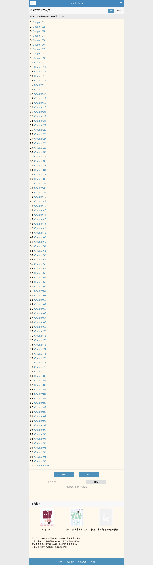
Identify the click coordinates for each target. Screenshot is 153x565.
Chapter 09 (39, 58)
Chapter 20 (40, 107)
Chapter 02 (39, 27)
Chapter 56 (40, 268)
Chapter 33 (40, 165)
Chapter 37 (40, 183)
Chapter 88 (40, 412)
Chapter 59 (40, 282)
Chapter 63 (40, 300)
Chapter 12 (40, 71)
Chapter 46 (40, 224)
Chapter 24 (40, 125)
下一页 (64, 474)
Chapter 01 (39, 22)
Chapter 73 (40, 344)
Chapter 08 (39, 53)
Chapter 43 (40, 210)
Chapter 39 (40, 192)
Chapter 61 (40, 291)
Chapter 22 (40, 116)
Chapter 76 (40, 358)
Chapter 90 (40, 421)
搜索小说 (82, 561)
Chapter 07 (39, 49)
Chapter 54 (40, 259)
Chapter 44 (40, 215)
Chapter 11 (40, 67)
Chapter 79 (40, 371)
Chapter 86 (40, 403)
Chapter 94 (40, 439)
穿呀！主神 (47, 529)
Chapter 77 (40, 362)
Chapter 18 (40, 98)
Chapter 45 (40, 219)
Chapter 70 (40, 331)
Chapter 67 (40, 318)
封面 (33, 3)
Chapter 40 (40, 197)
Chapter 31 (40, 156)
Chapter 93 (40, 434)
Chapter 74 (40, 349)
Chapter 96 (40, 447)
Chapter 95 (40, 443)
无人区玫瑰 (76, 3)
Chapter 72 (40, 340)
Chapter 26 (40, 134)
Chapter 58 (40, 277)
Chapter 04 (39, 35)
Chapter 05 (39, 40)
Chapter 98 (40, 456)
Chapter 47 (40, 228)
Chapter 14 (40, 80)
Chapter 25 (40, 130)
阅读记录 (70, 561)
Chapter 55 (40, 264)
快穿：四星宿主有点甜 (76, 529)
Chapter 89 (40, 416)
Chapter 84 (40, 394)
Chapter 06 (39, 44)
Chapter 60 (40, 286)
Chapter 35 (40, 174)
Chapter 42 (40, 206)
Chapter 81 (40, 380)
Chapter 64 (40, 304)
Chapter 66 (40, 313)
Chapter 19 (40, 103)
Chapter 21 (40, 112)
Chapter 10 (40, 62)
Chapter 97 (40, 452)
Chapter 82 (40, 385)
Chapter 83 (40, 389)
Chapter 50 (40, 241)
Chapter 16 (40, 89)
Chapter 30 (40, 152)
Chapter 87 (40, 407)
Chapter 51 (40, 246)
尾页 (89, 474)
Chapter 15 (40, 85)
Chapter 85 (40, 398)
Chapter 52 (40, 250)
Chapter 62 (40, 295)
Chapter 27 (40, 138)
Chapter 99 (40, 461)
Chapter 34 (40, 170)
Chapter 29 (40, 147)
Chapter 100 (42, 465)
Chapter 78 (40, 367)
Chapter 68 (40, 322)
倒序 (119, 11)
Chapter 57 (40, 273)
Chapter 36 (40, 179)
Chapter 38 (40, 188)
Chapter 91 (40, 425)
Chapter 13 (40, 76)
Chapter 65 (40, 309)
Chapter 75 (40, 353)
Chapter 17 (40, 94)
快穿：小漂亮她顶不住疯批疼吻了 (107, 529)
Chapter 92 (40, 430)
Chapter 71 (40, 336)
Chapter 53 (40, 255)
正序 (111, 11)
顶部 (92, 561)
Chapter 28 (40, 143)
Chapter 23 (40, 121)
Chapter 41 (40, 201)
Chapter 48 (40, 233)
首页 (60, 561)
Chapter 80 (40, 376)
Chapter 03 (39, 31)
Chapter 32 (40, 161)
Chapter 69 (40, 327)
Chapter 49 (40, 237)
